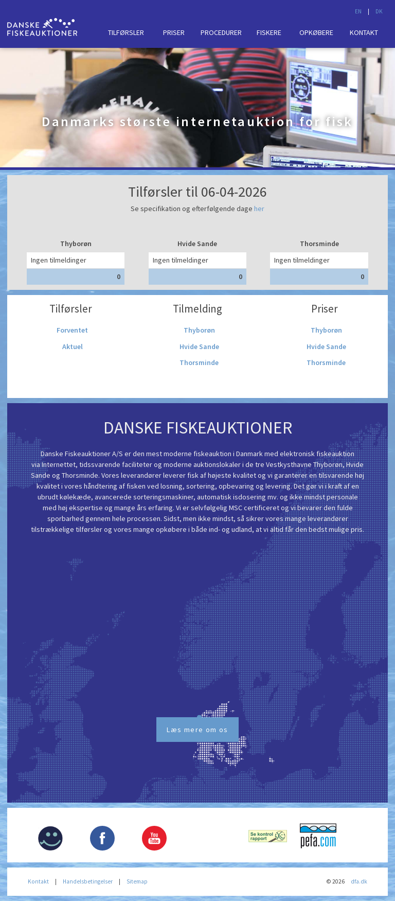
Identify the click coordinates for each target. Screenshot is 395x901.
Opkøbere (316, 32)
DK (379, 11)
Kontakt (364, 32)
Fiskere (269, 32)
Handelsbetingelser (88, 881)
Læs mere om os (197, 729)
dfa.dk (359, 881)
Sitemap (137, 881)
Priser (174, 32)
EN (358, 11)
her (259, 208)
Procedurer (221, 32)
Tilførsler (126, 32)
